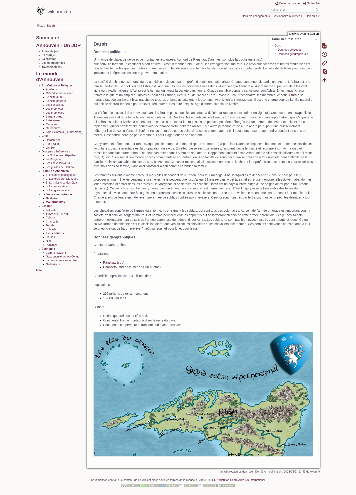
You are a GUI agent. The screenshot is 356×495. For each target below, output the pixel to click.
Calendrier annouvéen (59, 93)
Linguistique (54, 116)
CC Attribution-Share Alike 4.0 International (238, 480)
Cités (45, 135)
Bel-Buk (51, 209)
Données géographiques (293, 54)
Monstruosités (55, 202)
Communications (56, 252)
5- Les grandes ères (58, 190)
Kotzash (51, 229)
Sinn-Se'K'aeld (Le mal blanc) (64, 132)
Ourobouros (53, 128)
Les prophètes (55, 108)
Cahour (50, 217)
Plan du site (312, 16)
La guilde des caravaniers (62, 260)
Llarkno (50, 237)
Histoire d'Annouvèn (55, 171)
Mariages (51, 124)
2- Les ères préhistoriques (62, 178)
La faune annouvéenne (57, 194)
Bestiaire (52, 198)
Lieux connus (55, 233)
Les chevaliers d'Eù (58, 163)
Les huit (47, 206)
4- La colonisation (57, 186)
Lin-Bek (50, 147)
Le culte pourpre (56, 101)
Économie (48, 248)
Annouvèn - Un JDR (58, 45)
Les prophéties (55, 112)
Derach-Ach (53, 140)
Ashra (292, 95)
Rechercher (318, 9)
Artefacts (51, 89)
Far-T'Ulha (52, 143)
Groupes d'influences (56, 151)
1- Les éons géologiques (61, 174)
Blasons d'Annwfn (57, 213)
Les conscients (55, 104)
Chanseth (52, 221)
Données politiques (289, 49)
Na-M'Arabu (53, 264)
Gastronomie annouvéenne (62, 256)
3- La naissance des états (62, 182)
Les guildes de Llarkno (60, 167)
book (39, 270)
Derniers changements (256, 16)
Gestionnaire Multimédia (288, 16)
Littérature (53, 120)
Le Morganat (54, 159)
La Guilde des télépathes (61, 155)
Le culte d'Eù (54, 97)
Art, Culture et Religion (57, 85)
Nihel (49, 241)
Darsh (51, 25)
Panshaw (51, 244)
